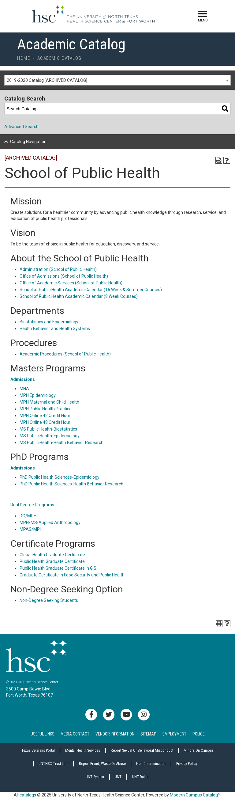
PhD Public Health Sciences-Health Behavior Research (71, 483)
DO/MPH (28, 515)
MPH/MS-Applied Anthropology (50, 522)
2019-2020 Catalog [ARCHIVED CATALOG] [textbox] (47, 80)
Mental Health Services (82, 750)
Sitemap (148, 734)
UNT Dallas (140, 776)
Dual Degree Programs (32, 504)
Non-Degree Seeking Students (49, 600)
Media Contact (75, 734)
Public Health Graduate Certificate (52, 561)
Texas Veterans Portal (38, 750)
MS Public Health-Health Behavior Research (61, 442)
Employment (174, 734)
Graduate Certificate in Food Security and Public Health (72, 574)
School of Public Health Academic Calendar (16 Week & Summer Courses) (91, 289)
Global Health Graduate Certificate (52, 554)
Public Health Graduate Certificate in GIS (58, 568)
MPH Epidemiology (38, 395)
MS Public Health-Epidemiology (50, 435)
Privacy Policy (186, 763)
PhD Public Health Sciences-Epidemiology (59, 477)
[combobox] (117, 80)
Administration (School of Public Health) (58, 269)
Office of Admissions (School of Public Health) (64, 276)
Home (23, 58)
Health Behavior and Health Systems (55, 328)
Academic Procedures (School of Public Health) (65, 354)
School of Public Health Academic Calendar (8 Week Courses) (79, 296)
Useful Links (42, 734)
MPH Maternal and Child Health (49, 402)
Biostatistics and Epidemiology (49, 321)
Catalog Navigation (28, 141)
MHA (24, 388)
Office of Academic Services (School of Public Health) (71, 282)
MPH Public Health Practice (46, 408)
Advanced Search (21, 126)
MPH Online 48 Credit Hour (45, 422)
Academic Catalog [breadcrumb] (59, 58)
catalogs (28, 794)
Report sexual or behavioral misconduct (142, 750)
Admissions (22, 379)
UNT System (95, 776)
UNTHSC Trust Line (53, 763)
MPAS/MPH (31, 529)
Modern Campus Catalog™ (195, 794)
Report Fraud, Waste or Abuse (102, 763)
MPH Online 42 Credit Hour (45, 415)
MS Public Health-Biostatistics (48, 429)
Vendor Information (114, 734)
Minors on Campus (199, 750)
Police (198, 734)
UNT (118, 776)
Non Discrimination (151, 763)
